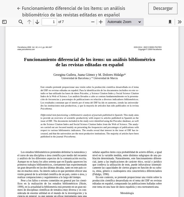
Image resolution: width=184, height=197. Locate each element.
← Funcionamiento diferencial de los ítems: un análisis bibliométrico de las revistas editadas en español (71, 11)
